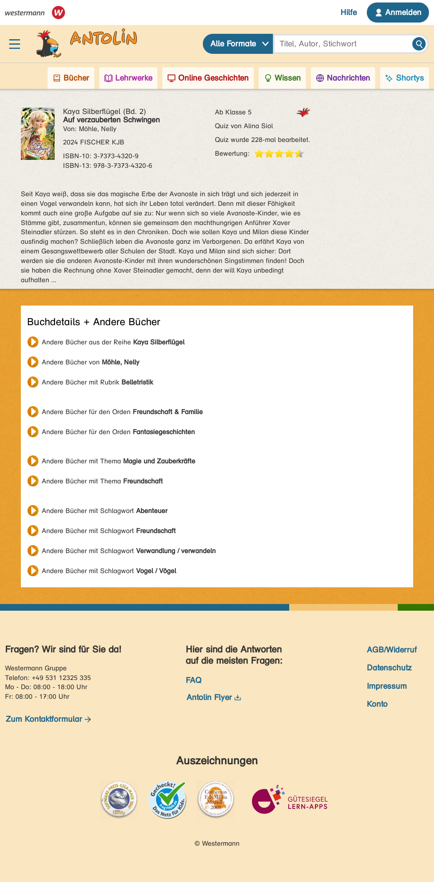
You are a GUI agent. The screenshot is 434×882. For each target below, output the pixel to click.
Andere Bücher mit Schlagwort (104, 511)
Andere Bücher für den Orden (122, 412)
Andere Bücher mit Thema (118, 461)
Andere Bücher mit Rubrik (97, 382)
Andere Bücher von (90, 362)
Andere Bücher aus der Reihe (113, 342)
